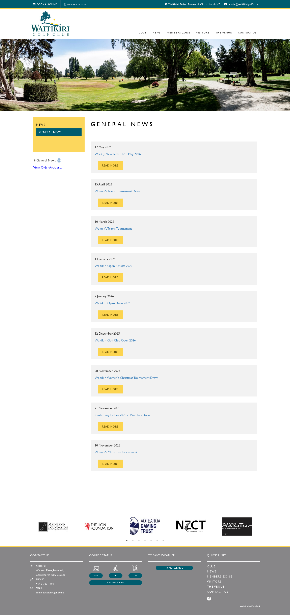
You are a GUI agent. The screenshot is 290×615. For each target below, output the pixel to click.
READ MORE (110, 165)
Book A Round (45, 4)
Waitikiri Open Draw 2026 (112, 303)
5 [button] (151, 541)
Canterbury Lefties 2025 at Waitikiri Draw (122, 414)
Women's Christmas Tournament (116, 452)
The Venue (224, 32)
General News (50, 132)
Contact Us (247, 32)
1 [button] (127, 541)
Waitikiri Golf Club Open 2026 (115, 340)
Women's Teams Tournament (113, 228)
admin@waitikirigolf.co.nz (244, 4)
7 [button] (163, 541)
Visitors (202, 32)
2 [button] (133, 541)
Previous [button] (27, 526)
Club (142, 32)
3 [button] (139, 541)
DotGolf (255, 606)
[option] (145, 74)
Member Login (75, 4)
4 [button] (145, 541)
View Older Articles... (47, 167)
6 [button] (157, 541)
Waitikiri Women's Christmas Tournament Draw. (126, 377)
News (156, 32)
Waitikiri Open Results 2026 (113, 265)
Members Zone (178, 32)
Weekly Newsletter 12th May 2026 (118, 153)
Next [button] (263, 526)
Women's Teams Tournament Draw (117, 191)
